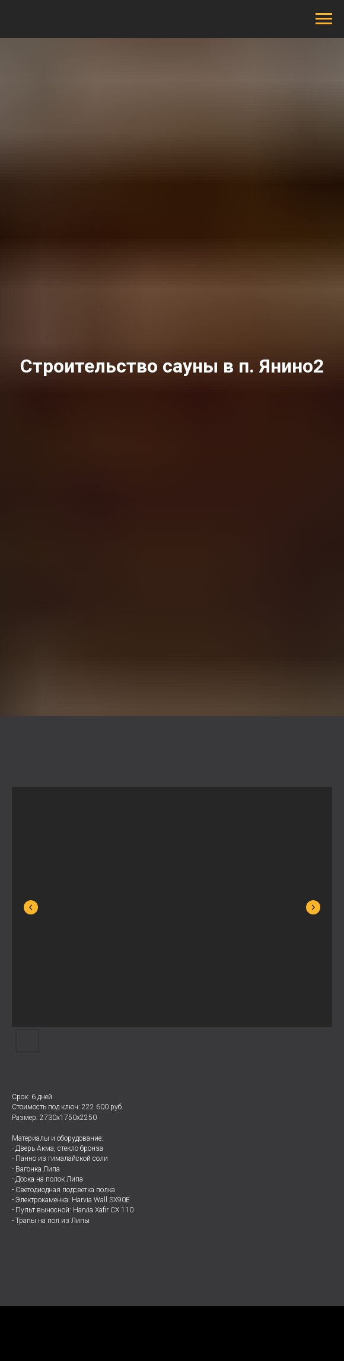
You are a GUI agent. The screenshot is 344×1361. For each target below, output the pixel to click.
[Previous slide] (31, 907)
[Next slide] (313, 907)
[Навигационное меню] (324, 19)
